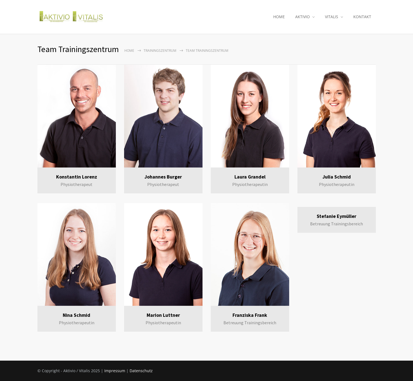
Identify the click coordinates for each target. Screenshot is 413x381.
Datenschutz (141, 370)
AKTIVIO (302, 16)
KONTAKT (362, 16)
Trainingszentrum (160, 50)
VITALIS (331, 16)
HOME (279, 16)
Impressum (114, 370)
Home (129, 50)
